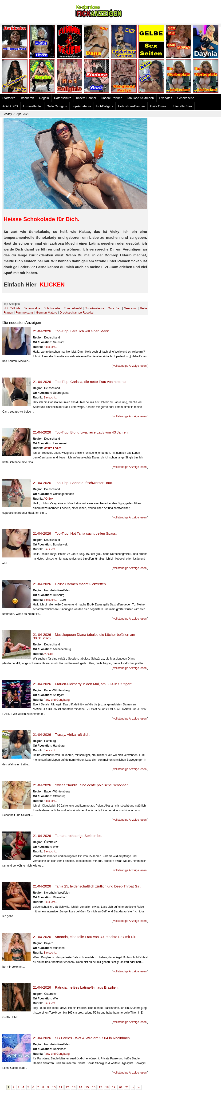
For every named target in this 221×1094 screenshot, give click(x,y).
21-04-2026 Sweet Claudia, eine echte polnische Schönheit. (81, 785)
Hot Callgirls (12, 308)
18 (107, 1087)
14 (80, 1087)
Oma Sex (114, 308)
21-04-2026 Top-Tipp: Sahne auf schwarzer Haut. (73, 483)
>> (138, 1087)
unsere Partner (111, 98)
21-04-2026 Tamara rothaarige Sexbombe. (67, 836)
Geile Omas (158, 106)
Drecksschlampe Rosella (76, 312)
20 (120, 1087)
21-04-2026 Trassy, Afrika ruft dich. (61, 734)
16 (93, 1087)
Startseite (8, 98)
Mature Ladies (52, 448)
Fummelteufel (32, 106)
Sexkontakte (32, 308)
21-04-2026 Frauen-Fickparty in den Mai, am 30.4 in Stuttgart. (83, 684)
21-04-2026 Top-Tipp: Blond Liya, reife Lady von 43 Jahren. (81, 432)
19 (113, 1087)
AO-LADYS (10, 106)
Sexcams (130, 308)
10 (53, 1087)
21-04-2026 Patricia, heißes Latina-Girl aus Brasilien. (75, 987)
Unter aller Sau (181, 106)
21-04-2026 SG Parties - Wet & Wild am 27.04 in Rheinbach (81, 1038)
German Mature (46, 312)
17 (100, 1087)
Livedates (165, 98)
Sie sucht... (50, 347)
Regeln (44, 98)
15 (87, 1087)
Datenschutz (62, 98)
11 (60, 1087)
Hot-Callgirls (104, 106)
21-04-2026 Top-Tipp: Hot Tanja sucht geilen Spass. (75, 533)
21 (127, 1087)
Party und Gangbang (56, 699)
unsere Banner (86, 98)
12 (67, 1087)
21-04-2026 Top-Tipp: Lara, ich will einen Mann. (71, 331)
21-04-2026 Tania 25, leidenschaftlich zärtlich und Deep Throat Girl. (87, 886)
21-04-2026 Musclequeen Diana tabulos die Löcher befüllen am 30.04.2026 (84, 636)
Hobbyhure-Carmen (131, 106)
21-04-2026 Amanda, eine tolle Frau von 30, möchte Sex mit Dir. (84, 937)
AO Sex (48, 498)
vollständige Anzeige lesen (129, 365)
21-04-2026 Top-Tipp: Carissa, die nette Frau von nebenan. (80, 382)
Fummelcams (25, 312)
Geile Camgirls (57, 106)
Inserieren (27, 98)
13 (73, 1087)
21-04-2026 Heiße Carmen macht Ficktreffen (69, 584)
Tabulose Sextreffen (140, 98)
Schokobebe (185, 98)
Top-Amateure (81, 106)
